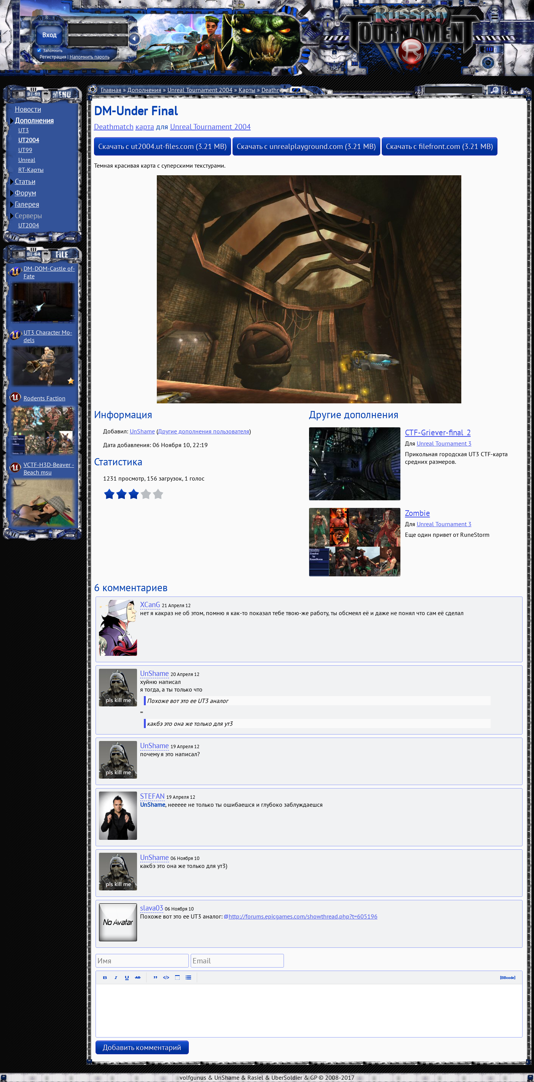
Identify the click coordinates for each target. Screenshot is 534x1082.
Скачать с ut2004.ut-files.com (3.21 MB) (162, 146)
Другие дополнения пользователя (203, 431)
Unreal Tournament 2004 (200, 90)
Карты (247, 90)
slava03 (151, 907)
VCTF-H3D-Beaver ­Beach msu (49, 468)
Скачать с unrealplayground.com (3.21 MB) (306, 146)
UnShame (142, 431)
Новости (28, 109)
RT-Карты (31, 169)
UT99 (25, 150)
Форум (25, 192)
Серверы (28, 215)
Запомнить (49, 50)
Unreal (26, 159)
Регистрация (53, 56)
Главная (111, 90)
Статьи (25, 181)
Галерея (27, 204)
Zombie (417, 513)
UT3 (23, 130)
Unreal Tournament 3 (444, 443)
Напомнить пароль (90, 56)
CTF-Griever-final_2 (438, 432)
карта (144, 127)
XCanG (150, 604)
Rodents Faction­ (44, 398)
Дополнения (34, 120)
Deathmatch (277, 90)
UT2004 (28, 140)
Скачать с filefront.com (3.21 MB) (439, 146)
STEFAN (152, 796)
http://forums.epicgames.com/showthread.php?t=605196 (303, 916)
